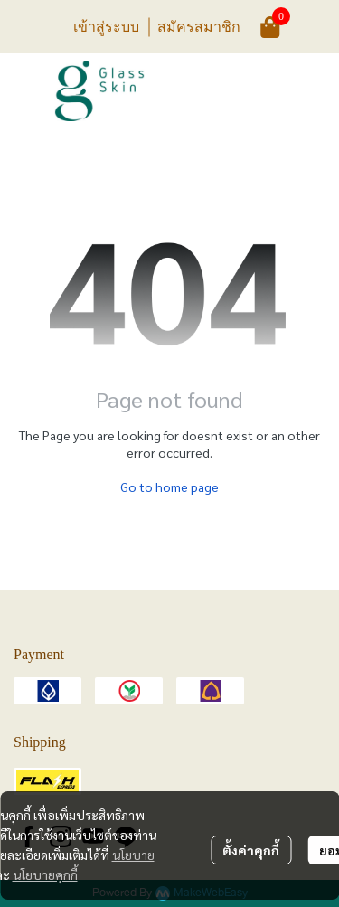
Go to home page (169, 486)
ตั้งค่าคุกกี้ (250, 850)
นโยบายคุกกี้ (45, 874)
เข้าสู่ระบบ (106, 26)
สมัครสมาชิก (198, 26)
